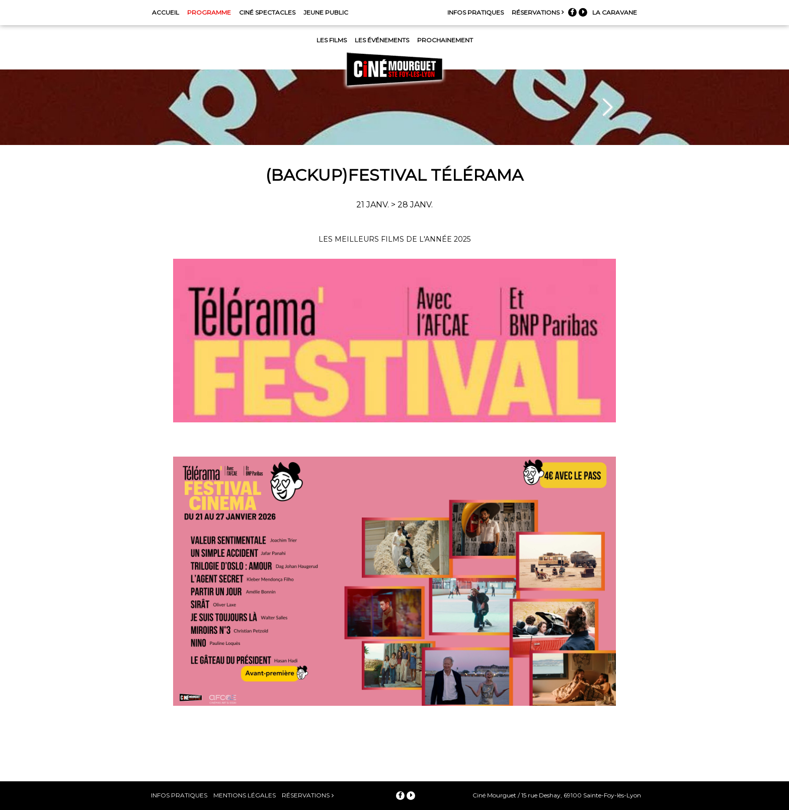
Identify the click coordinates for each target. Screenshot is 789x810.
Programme (209, 12)
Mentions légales (244, 795)
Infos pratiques (475, 12)
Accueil (165, 12)
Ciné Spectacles (267, 12)
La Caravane (614, 12)
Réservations (536, 12)
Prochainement (445, 40)
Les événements (382, 40)
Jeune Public (325, 12)
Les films (332, 40)
